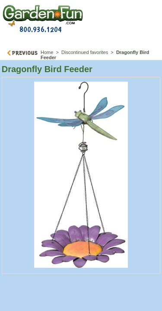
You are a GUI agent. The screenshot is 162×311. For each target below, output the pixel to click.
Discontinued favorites (84, 52)
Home (47, 52)
